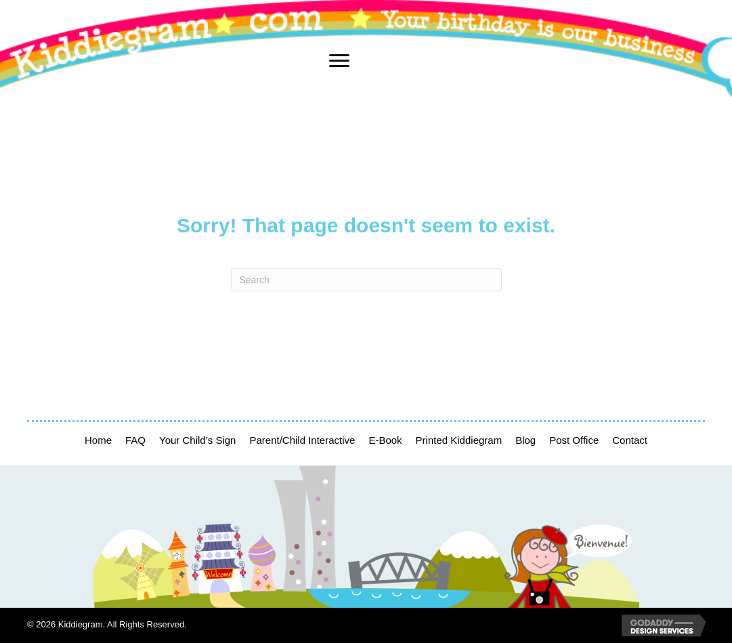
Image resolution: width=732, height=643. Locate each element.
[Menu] (339, 60)
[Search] (366, 279)
